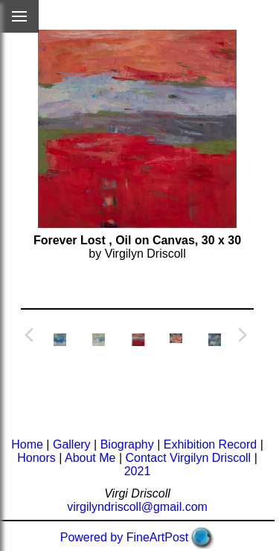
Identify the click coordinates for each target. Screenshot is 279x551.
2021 (137, 471)
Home (27, 444)
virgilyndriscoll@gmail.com (137, 507)
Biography (127, 444)
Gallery (72, 444)
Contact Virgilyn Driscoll (188, 457)
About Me (90, 457)
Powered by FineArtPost (124, 537)
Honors (36, 457)
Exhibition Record (210, 444)
